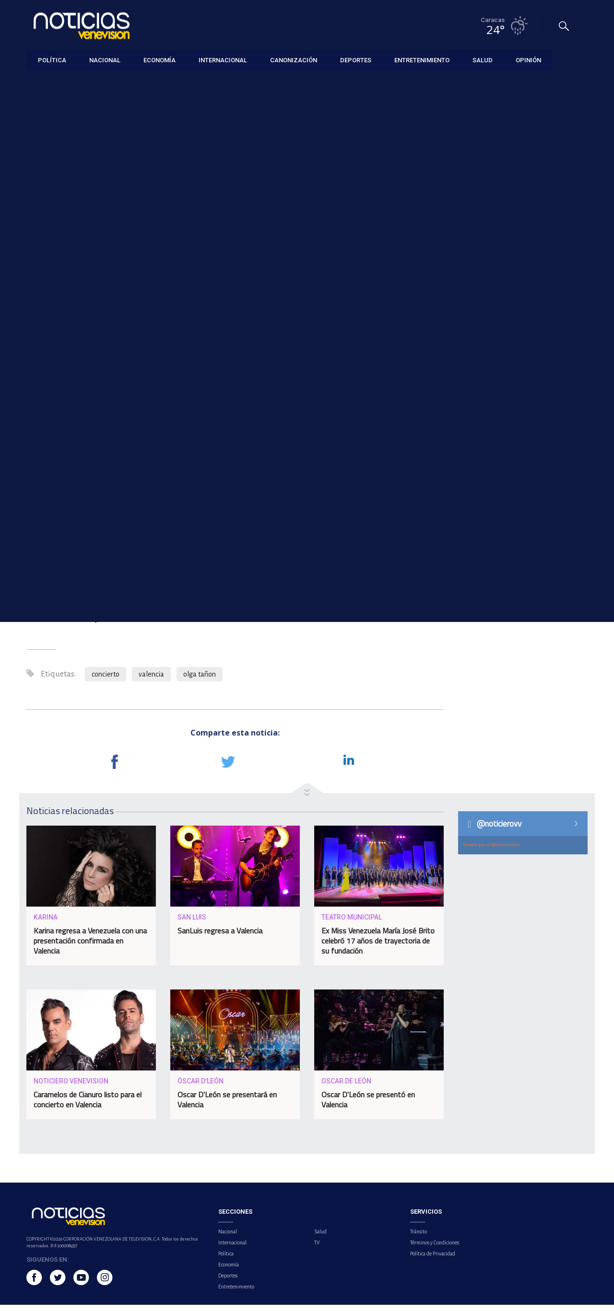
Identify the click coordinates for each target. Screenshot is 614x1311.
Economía (228, 1271)
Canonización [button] (293, 59)
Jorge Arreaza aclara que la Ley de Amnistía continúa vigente (532, 328)
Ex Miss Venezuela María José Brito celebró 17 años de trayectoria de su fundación (378, 947)
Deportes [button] (355, 59)
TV (317, 1249)
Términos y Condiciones (434, 1249)
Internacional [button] (223, 59)
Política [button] (52, 59)
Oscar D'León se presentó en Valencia (368, 1106)
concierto (105, 680)
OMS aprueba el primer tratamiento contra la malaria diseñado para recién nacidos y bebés (524, 279)
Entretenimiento (48, 82)
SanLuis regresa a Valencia (219, 937)
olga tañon (199, 680)
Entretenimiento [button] (421, 59)
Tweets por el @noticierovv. (491, 850)
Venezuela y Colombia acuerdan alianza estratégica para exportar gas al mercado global (528, 378)
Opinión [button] (528, 59)
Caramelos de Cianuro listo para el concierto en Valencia (88, 1106)
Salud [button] (482, 59)
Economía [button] (159, 59)
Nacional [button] (104, 59)
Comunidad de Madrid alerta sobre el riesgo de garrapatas (526, 427)
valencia (151, 680)
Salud (320, 1238)
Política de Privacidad (432, 1260)
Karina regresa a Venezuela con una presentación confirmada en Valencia (90, 947)
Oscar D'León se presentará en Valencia (227, 1106)
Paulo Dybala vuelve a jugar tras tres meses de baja (531, 234)
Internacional (232, 1249)
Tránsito (418, 1238)
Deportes (227, 1282)
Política (226, 1260)
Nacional (227, 1238)
